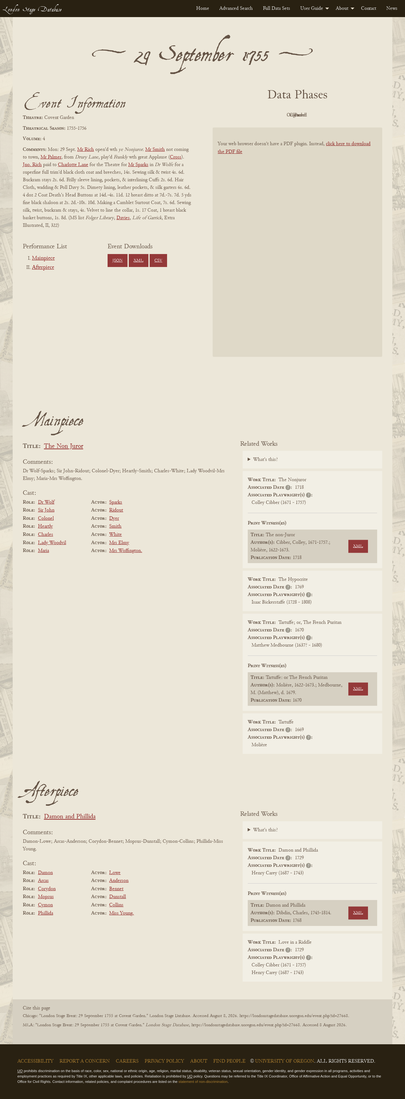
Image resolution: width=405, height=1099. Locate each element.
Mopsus (46, 896)
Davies (123, 217)
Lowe (115, 872)
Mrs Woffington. (125, 550)
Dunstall (117, 896)
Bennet (116, 888)
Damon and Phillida (70, 817)
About (342, 8)
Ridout (116, 510)
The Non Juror (63, 446)
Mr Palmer (50, 157)
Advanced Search (236, 8)
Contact (368, 8)
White (115, 534)
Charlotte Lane (73, 164)
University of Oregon (284, 1061)
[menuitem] (202, 9)
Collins (116, 905)
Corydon (47, 888)
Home (202, 8)
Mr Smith (155, 149)
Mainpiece (43, 258)
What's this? (265, 459)
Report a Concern (84, 1061)
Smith (115, 526)
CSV (158, 260)
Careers (127, 1061)
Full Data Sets (276, 8)
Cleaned (313, 115)
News (391, 8)
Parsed (348, 115)
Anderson (118, 880)
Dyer (114, 518)
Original (278, 115)
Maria (43, 550)
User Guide (311, 8)
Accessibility (35, 1061)
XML (138, 260)
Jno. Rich (32, 164)
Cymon (45, 905)
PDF (243, 115)
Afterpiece (43, 267)
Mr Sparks (138, 164)
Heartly (45, 526)
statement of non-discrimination (202, 1081)
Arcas (43, 880)
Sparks (115, 502)
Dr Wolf (46, 502)
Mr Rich (85, 149)
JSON (117, 260)
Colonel (46, 518)
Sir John (46, 510)
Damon (45, 872)
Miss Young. (121, 913)
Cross (175, 157)
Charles (45, 534)
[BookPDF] (297, 250)
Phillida (45, 913)
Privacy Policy (164, 1061)
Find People (229, 1061)
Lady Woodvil (52, 542)
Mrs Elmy (119, 542)
